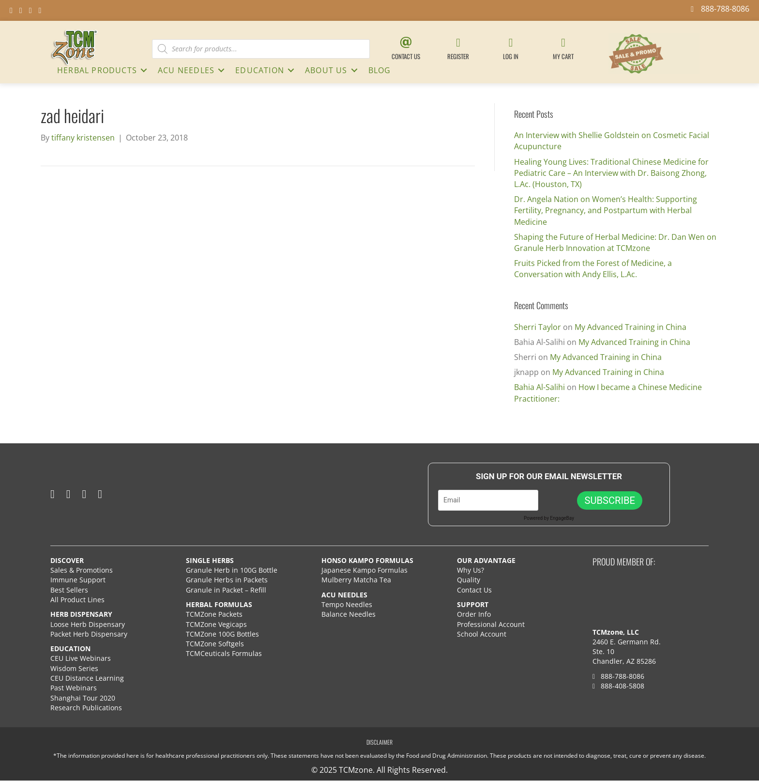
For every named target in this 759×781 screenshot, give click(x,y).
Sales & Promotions (81, 570)
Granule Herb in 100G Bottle (231, 570)
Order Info (475, 614)
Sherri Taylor (537, 327)
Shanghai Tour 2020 (82, 698)
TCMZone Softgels (215, 643)
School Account (481, 634)
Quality (468, 579)
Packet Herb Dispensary (88, 634)
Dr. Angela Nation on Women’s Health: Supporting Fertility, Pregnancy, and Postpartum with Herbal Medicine (605, 210)
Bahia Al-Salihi (539, 387)
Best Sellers (69, 589)
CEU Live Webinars (80, 658)
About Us (326, 70)
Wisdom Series (74, 668)
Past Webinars (73, 687)
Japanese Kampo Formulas (364, 570)
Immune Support (78, 579)
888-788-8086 (618, 676)
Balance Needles (348, 614)
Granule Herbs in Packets (227, 579)
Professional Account (491, 624)
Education (259, 70)
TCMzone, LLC (615, 632)
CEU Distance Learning (87, 678)
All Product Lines (77, 599)
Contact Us (474, 589)
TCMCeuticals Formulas (224, 653)
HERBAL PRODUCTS (97, 70)
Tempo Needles (347, 604)
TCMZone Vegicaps (216, 624)
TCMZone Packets (214, 614)
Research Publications (86, 707)
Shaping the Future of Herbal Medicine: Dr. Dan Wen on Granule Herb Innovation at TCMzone (615, 242)
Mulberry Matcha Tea (356, 579)
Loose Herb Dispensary (87, 624)
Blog (379, 70)
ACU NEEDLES (186, 70)
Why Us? (470, 570)
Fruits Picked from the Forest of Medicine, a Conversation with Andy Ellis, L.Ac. (593, 269)
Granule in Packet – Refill (226, 589)
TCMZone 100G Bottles (222, 634)
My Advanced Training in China (630, 327)
